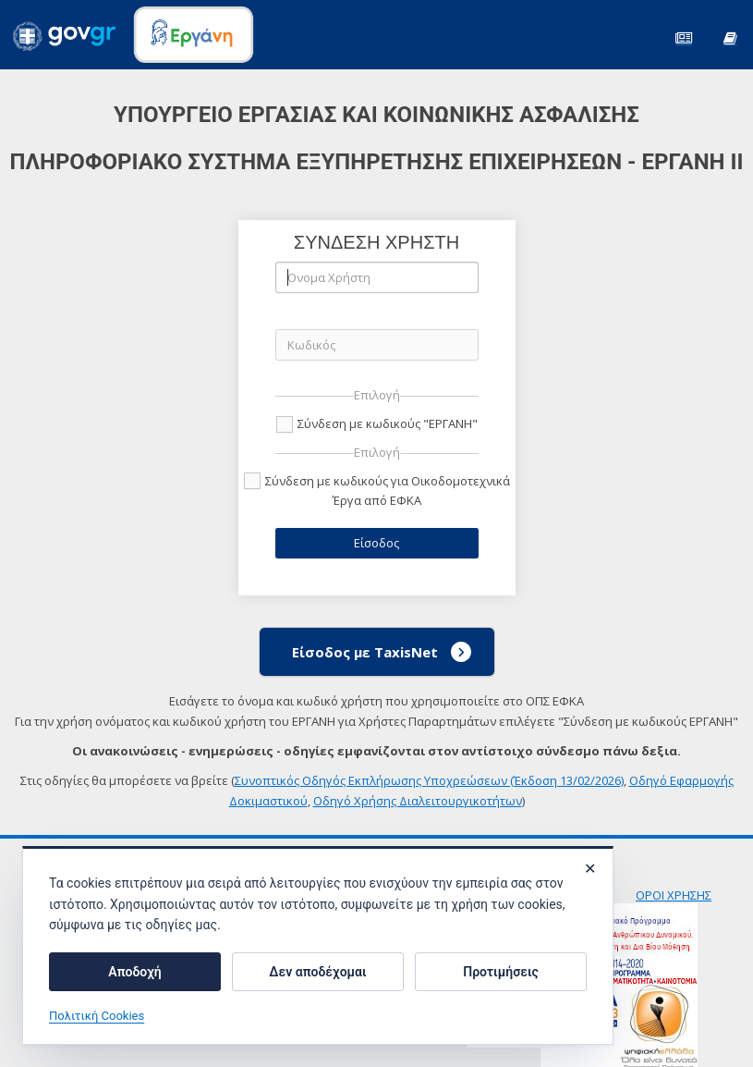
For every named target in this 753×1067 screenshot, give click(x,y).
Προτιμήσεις (500, 971)
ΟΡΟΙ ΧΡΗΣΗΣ (673, 895)
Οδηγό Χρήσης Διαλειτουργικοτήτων (417, 800)
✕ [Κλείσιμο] (590, 869)
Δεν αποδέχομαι (317, 971)
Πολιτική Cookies (96, 1017)
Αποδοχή (134, 971)
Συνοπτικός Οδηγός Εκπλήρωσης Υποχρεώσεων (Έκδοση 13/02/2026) (429, 780)
